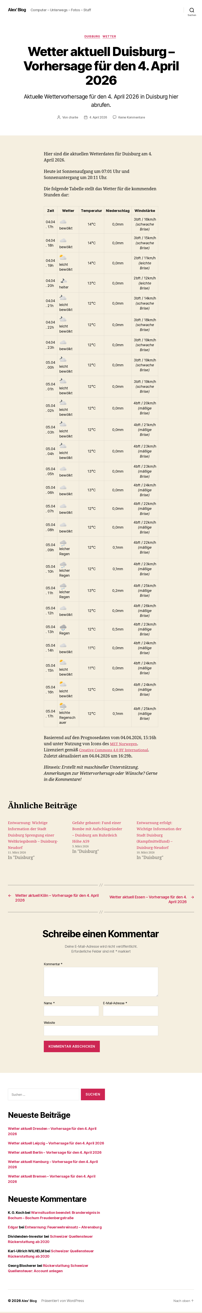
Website (49, 1024)
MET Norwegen (125, 744)
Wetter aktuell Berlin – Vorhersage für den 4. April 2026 (55, 1154)
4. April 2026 (97, 118)
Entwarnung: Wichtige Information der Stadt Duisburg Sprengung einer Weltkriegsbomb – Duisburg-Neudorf (31, 836)
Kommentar (53, 965)
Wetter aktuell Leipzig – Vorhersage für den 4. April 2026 (56, 1144)
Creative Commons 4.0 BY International (117, 750)
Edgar (13, 1228)
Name (49, 1004)
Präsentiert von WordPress (64, 1302)
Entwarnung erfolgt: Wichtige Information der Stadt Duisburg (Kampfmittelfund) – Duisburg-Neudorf (162, 836)
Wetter (111, 37)
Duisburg (92, 37)
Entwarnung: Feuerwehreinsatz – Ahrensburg (63, 1228)
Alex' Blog (18, 9)
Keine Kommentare (132, 118)
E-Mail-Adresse (115, 1004)
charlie (72, 118)
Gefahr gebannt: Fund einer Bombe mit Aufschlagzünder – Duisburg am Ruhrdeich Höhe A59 (95, 836)
